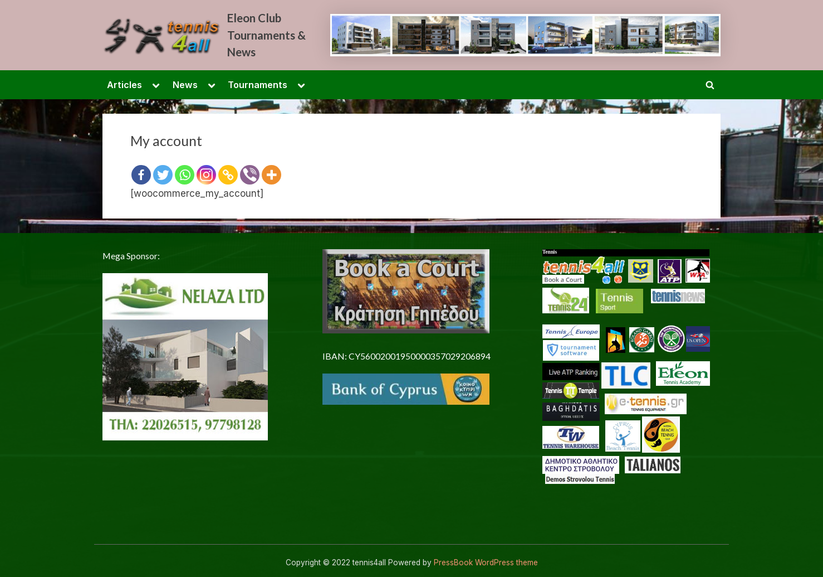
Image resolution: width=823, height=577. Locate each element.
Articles (124, 84)
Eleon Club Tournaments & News (266, 35)
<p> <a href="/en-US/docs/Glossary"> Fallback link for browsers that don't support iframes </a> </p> (631, 388)
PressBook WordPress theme (486, 562)
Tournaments (257, 84)
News (185, 84)
